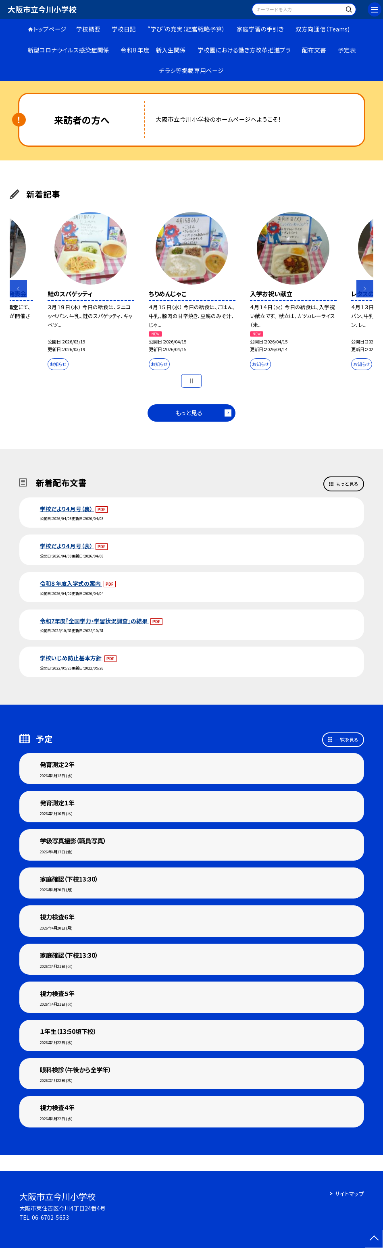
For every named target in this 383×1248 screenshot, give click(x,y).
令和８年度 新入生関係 (153, 50)
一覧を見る (346, 739)
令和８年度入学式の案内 (71, 583)
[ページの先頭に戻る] (374, 1239)
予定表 (347, 50)
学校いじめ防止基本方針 (71, 658)
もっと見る (188, 412)
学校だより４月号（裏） (67, 509)
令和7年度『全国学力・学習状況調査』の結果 (94, 621)
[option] (90, 292)
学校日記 (124, 29)
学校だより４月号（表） (67, 546)
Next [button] (365, 288)
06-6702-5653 (50, 1217)
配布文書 (314, 50)
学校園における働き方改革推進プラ (244, 50)
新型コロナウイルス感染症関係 (68, 50)
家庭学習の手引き (260, 29)
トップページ (50, 29)
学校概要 (88, 29)
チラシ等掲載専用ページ (191, 70)
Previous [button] (18, 288)
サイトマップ (349, 1194)
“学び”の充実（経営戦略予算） (186, 29)
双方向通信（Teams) (323, 29)
